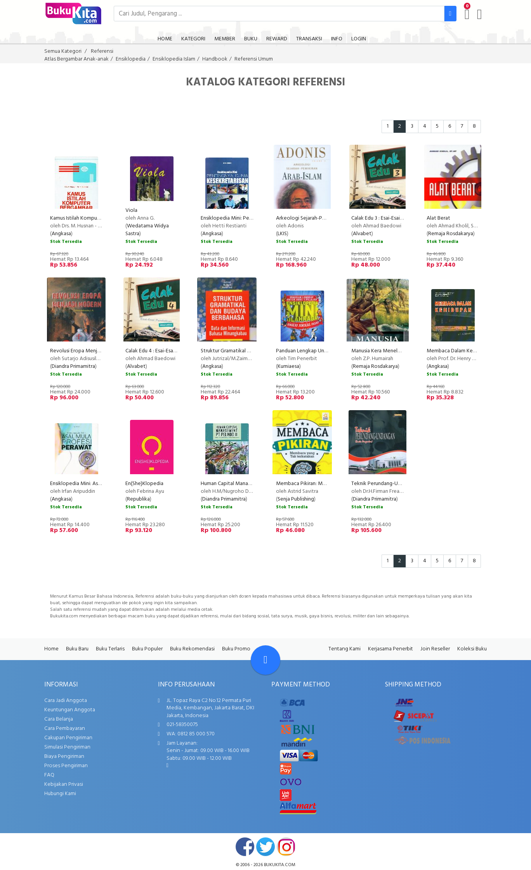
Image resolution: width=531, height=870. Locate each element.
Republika (138, 499)
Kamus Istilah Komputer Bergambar (90, 218)
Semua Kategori (63, 51)
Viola (131, 210)
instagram (286, 846)
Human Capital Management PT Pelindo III (249, 483)
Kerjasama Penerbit (390, 649)
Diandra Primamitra (73, 366)
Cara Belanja (58, 719)
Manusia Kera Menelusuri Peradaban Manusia (402, 351)
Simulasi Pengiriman (67, 747)
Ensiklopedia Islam (174, 59)
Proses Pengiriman (66, 765)
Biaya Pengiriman (64, 756)
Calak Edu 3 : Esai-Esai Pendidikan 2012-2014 (401, 218)
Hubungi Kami (60, 793)
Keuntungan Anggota (69, 709)
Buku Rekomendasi (192, 649)
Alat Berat (438, 218)
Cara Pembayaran (64, 728)
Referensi (102, 51)
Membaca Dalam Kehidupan (459, 351)
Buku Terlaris (110, 649)
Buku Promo (236, 649)
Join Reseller (435, 649)
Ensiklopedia (131, 59)
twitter (265, 846)
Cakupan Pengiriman (68, 737)
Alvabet (362, 233)
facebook (245, 846)
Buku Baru (77, 649)
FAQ (49, 775)
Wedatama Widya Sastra (147, 230)
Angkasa (61, 233)
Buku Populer (147, 649)
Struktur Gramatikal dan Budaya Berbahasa (249, 351)
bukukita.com (279, 864)
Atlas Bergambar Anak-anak (76, 59)
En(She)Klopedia (144, 483)
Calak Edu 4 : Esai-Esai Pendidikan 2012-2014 (175, 351)
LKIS (282, 233)
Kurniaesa (288, 366)
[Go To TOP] (265, 660)
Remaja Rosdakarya (450, 233)
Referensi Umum (253, 59)
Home (51, 649)
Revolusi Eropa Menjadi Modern (87, 351)
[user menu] (479, 14)
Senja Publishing (296, 499)
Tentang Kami (344, 649)
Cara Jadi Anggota (65, 700)
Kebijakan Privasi (63, 784)
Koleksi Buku (472, 649)
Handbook (214, 59)
